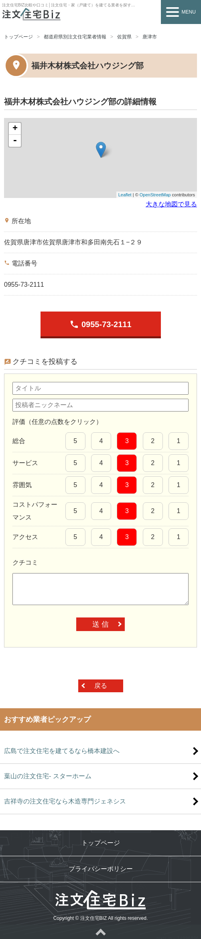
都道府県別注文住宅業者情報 (75, 37)
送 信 (100, 624)
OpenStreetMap (155, 194)
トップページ (18, 37)
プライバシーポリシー (101, 868)
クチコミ (25, 562)
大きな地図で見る (171, 204)
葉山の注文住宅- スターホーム (47, 776)
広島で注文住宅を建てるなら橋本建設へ (62, 750)
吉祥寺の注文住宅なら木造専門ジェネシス (65, 801)
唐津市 (149, 37)
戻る (100, 685)
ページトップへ (100, 932)
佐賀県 (124, 37)
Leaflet (125, 194)
